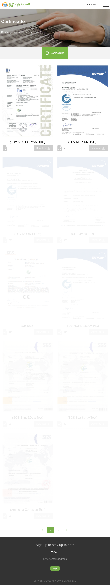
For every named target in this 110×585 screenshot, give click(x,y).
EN (88, 4)
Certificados (55, 53)
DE (98, 4)
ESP (93, 4)
